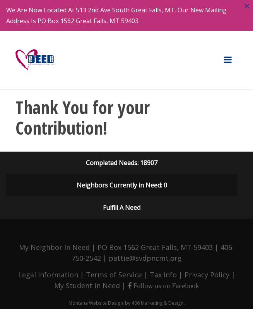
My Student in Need (87, 282)
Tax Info (163, 271)
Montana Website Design (95, 300)
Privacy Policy (207, 271)
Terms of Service (114, 271)
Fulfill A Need (121, 204)
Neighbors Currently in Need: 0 (122, 182)
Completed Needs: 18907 (121, 159)
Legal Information (48, 271)
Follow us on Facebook (165, 282)
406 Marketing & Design (157, 300)
